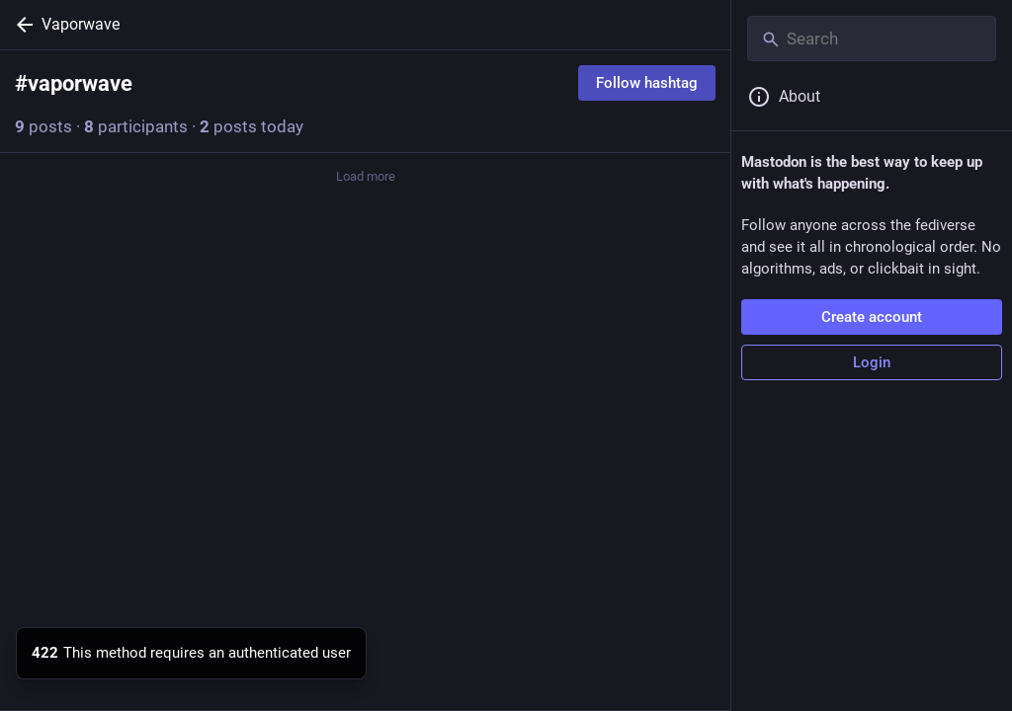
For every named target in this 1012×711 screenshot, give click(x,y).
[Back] (21, 24)
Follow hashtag (647, 83)
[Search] (871, 38)
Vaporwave (81, 24)
